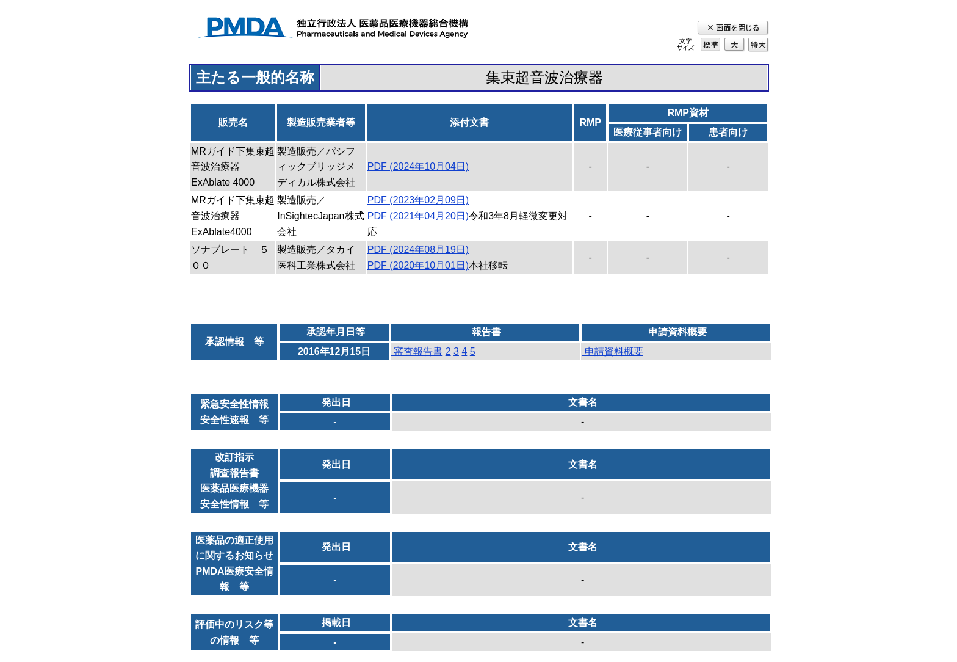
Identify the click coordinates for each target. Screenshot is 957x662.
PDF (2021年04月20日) (418, 216)
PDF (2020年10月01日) (418, 265)
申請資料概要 (612, 351)
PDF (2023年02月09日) (418, 200)
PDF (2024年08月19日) (418, 249)
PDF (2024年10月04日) (418, 166)
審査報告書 (416, 351)
